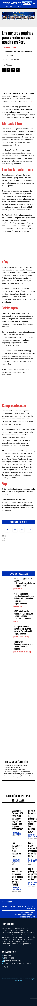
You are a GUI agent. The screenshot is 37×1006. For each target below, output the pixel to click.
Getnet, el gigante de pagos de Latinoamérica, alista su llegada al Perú (24, 582)
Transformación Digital (22, 652)
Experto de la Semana (21, 637)
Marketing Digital (11, 47)
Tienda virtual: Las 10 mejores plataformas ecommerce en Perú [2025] (17, 876)
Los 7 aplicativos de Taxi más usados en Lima (17, 850)
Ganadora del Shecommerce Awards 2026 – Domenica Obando (23, 645)
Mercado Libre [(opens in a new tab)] (12, 123)
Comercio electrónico (17, 833)
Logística (17, 621)
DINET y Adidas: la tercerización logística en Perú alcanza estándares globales (23, 615)
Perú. (30, 101)
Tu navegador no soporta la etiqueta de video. (18, 16)
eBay (5, 262)
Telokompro (10, 308)
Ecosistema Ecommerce (16, 860)
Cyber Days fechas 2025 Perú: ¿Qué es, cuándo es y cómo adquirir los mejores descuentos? (17, 819)
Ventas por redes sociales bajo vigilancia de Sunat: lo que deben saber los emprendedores (24, 598)
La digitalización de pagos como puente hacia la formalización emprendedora (23, 630)
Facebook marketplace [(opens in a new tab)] (17, 170)
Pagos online (18, 589)
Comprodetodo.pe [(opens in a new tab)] (14, 405)
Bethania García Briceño (23, 51)
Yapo (5, 484)
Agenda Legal (18, 606)
